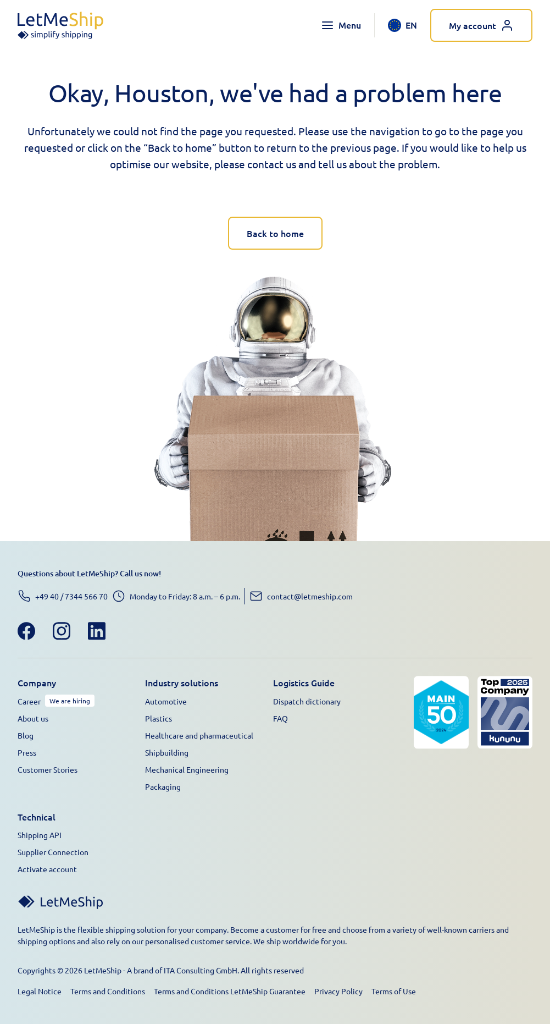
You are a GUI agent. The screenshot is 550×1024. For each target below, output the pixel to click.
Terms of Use (393, 991)
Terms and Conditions (107, 991)
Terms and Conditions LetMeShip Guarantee (229, 991)
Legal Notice (40, 991)
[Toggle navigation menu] (340, 25)
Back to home (275, 233)
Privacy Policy (338, 991)
